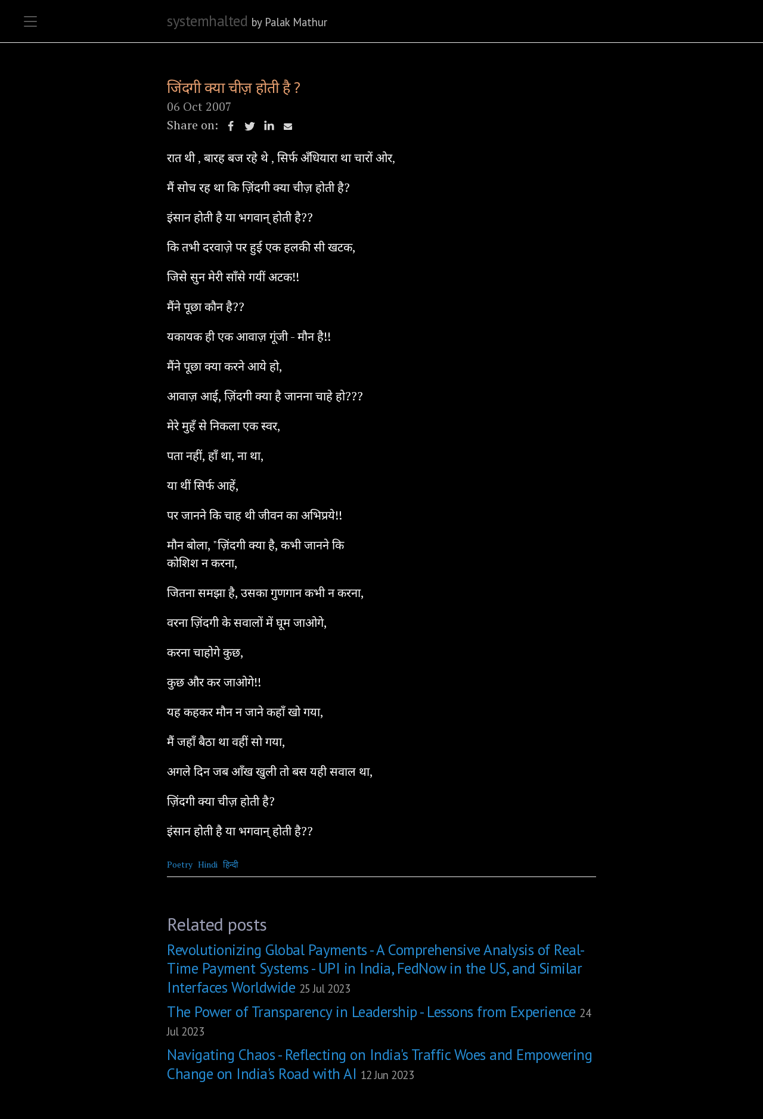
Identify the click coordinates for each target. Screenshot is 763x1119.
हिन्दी (230, 864)
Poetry (180, 864)
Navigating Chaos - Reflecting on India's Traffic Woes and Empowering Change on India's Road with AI (379, 1064)
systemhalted (207, 20)
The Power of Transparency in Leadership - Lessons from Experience (379, 1020)
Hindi (208, 864)
